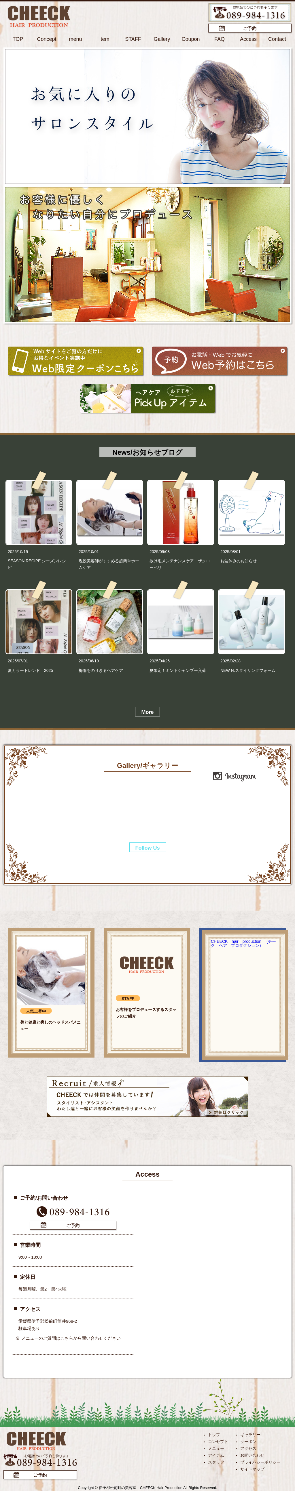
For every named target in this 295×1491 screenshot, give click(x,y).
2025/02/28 (230, 661)
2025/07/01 (18, 661)
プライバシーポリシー (260, 1462)
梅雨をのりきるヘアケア (101, 670)
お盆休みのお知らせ (238, 561)
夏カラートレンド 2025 (30, 670)
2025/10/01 (89, 551)
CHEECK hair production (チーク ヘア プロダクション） (243, 943)
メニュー (216, 1448)
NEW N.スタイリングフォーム (247, 670)
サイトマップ (252, 1469)
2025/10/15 (18, 551)
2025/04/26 (160, 661)
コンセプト (218, 1441)
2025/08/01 (230, 551)
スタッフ (216, 1462)
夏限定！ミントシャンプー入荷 (178, 670)
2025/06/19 (89, 661)
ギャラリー (250, 1434)
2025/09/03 (160, 551)
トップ (214, 1434)
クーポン (248, 1441)
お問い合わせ (252, 1455)
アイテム (216, 1455)
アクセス (248, 1448)
